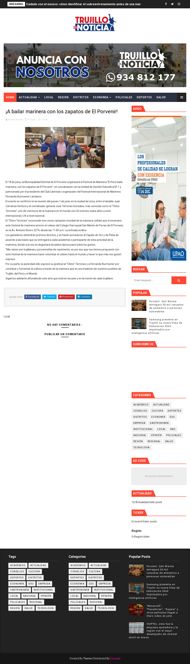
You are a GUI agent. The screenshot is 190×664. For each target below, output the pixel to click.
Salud (161, 97)
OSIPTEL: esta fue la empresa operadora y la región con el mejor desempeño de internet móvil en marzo (153, 630)
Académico (141, 404)
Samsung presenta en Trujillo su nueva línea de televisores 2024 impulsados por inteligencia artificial (157, 326)
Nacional (139, 435)
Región (63, 97)
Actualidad (28, 97)
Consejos (140, 410)
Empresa (139, 423)
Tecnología (141, 447)
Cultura (12, 106)
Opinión (156, 435)
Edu (172, 417)
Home (10, 97)
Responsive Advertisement (159, 476)
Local (49, 97)
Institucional (143, 429)
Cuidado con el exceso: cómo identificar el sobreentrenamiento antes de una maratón (86, 4)
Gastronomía (159, 423)
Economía (100, 97)
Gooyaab (115, 658)
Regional (154, 441)
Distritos (81, 97)
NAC (173, 429)
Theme (87, 658)
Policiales (124, 97)
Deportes (144, 97)
